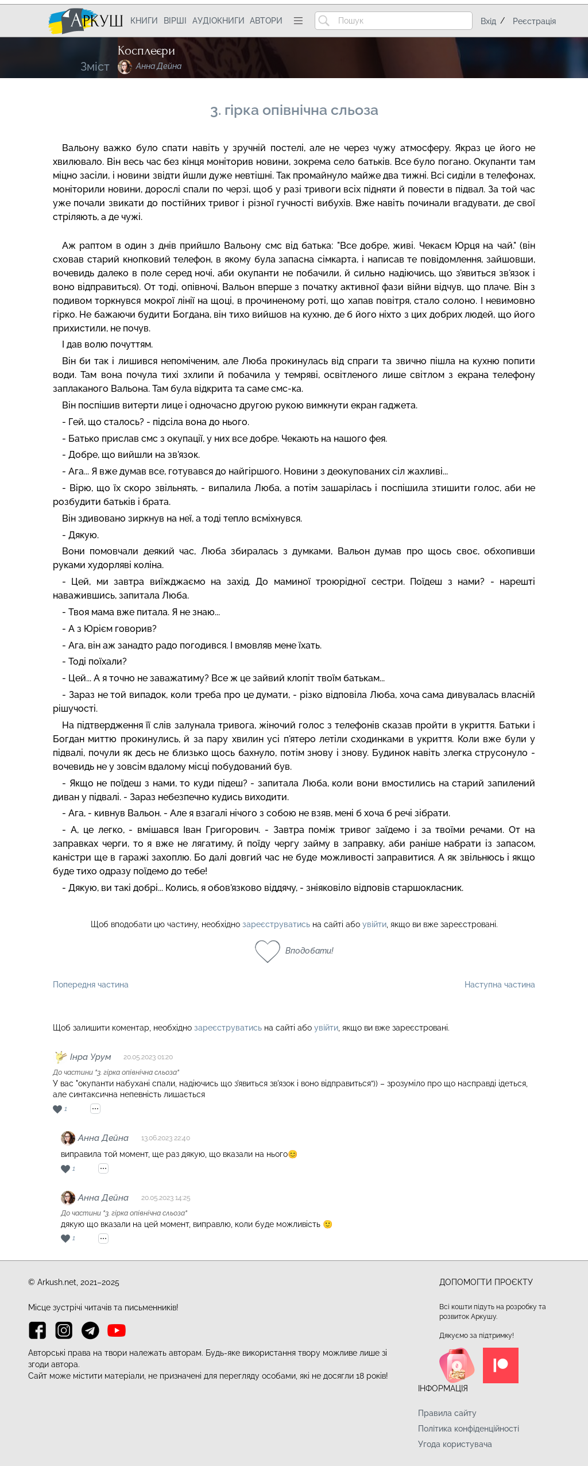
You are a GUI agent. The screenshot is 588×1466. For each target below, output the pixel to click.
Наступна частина (500, 984)
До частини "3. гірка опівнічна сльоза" (116, 1072)
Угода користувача (455, 1444)
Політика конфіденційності (468, 1428)
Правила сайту (447, 1413)
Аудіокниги (218, 20)
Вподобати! (309, 950)
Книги (144, 20)
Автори (266, 20)
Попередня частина (91, 984)
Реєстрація (534, 21)
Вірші (175, 20)
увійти (374, 924)
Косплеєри (146, 50)
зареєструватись (276, 924)
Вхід (488, 21)
